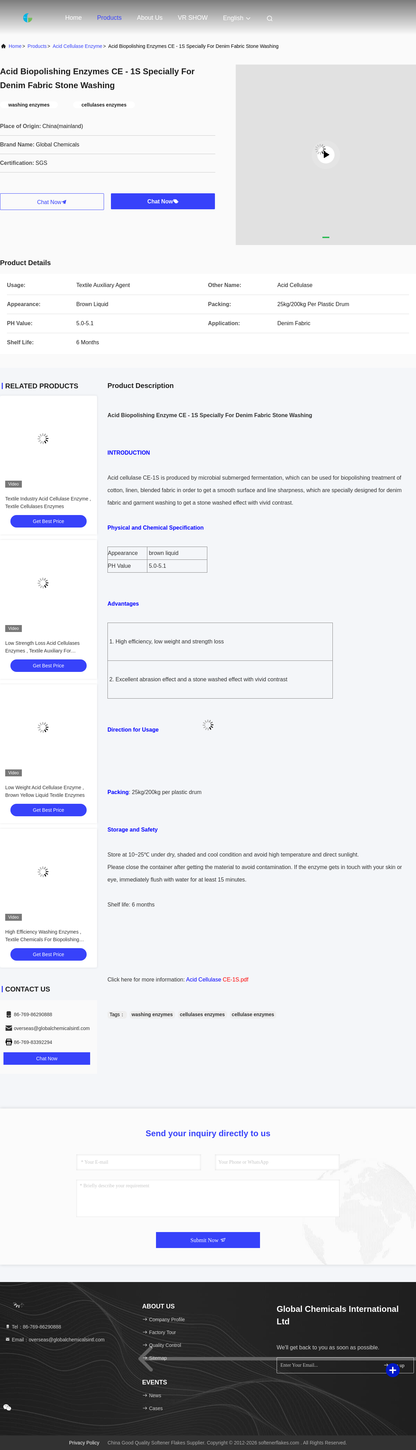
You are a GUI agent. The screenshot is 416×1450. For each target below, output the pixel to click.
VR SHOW (193, 17)
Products (109, 17)
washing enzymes (152, 1014)
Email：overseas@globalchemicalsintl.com (55, 1339)
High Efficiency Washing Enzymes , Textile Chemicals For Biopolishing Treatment (43, 939)
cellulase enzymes (253, 1014)
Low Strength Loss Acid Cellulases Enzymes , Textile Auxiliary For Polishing (42, 650)
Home (73, 17)
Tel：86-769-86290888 (33, 1327)
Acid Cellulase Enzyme (77, 46)
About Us (150, 17)
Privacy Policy (84, 1442)
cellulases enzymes (202, 1014)
